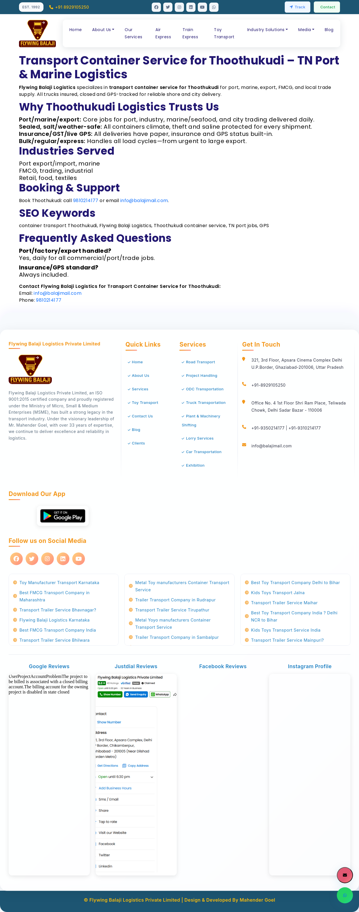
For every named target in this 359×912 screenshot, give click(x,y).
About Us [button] (101, 30)
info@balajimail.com (144, 200)
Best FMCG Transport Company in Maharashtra (51, 596)
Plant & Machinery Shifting (201, 420)
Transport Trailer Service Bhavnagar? (54, 609)
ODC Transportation (205, 389)
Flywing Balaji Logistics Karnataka (51, 620)
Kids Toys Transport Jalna (275, 592)
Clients (138, 443)
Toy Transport (224, 33)
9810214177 (85, 200)
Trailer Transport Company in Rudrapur (172, 599)
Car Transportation (204, 451)
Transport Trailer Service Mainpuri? (284, 640)
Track (297, 7)
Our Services (133, 33)
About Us (140, 375)
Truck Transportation (206, 402)
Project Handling (201, 375)
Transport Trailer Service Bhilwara (51, 640)
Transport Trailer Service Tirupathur (169, 609)
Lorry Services (200, 438)
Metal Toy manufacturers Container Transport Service (179, 586)
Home (75, 30)
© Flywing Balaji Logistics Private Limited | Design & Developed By (162, 900)
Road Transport (200, 362)
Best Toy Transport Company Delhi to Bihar (292, 582)
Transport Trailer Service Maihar (281, 602)
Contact (327, 7)
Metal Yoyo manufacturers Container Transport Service (170, 624)
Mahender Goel (257, 900)
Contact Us (142, 416)
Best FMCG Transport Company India (54, 630)
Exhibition (195, 465)
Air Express (163, 33)
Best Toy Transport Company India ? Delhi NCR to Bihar (291, 616)
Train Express (190, 33)
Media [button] (304, 30)
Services (140, 389)
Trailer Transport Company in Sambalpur (174, 637)
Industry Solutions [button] (266, 30)
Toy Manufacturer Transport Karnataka (56, 582)
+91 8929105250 (69, 7)
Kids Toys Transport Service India (283, 630)
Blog (329, 30)
